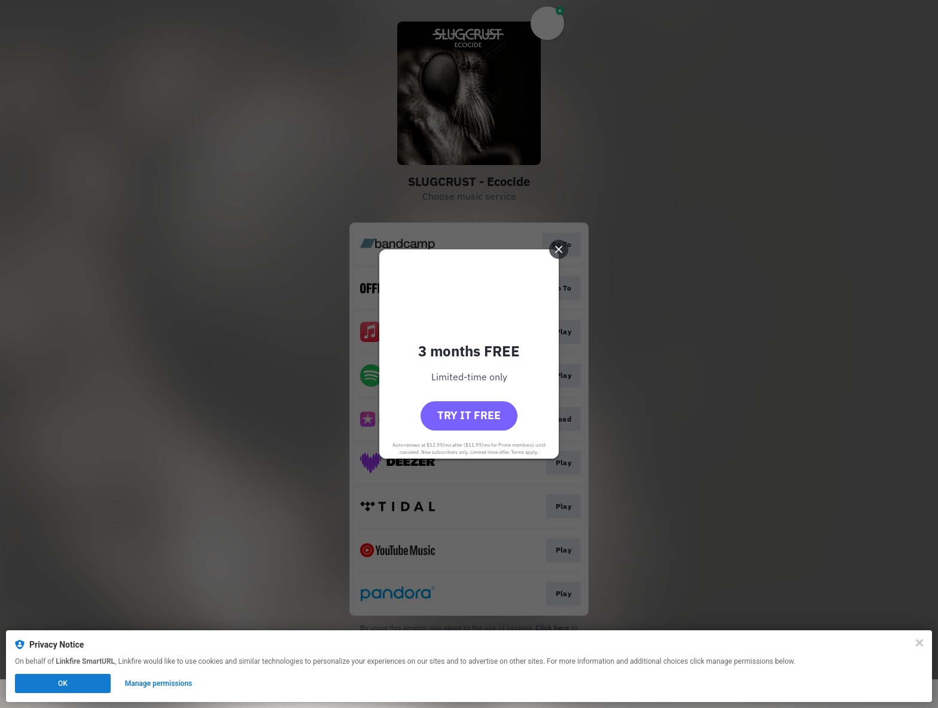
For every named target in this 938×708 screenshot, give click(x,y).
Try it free (469, 415)
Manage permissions (159, 683)
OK (63, 683)
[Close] (919, 642)
